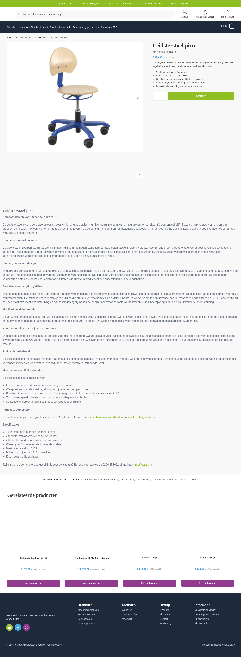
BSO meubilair (23, 35)
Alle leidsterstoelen (93, 477)
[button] (227, 26)
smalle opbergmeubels (141, 415)
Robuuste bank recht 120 (33, 556)
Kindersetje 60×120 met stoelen (91, 556)
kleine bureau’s (97, 415)
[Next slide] (138, 95)
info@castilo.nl (143, 462)
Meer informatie (33, 581)
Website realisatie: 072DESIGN (218, 642)
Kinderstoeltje (207, 555)
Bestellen (201, 94)
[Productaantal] (157, 94)
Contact (185, 14)
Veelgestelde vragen (204, 14)
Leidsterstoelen (40, 35)
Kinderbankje (149, 555)
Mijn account (227, 14)
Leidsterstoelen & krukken (164, 477)
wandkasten (115, 415)
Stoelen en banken (187, 477)
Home (9, 35)
